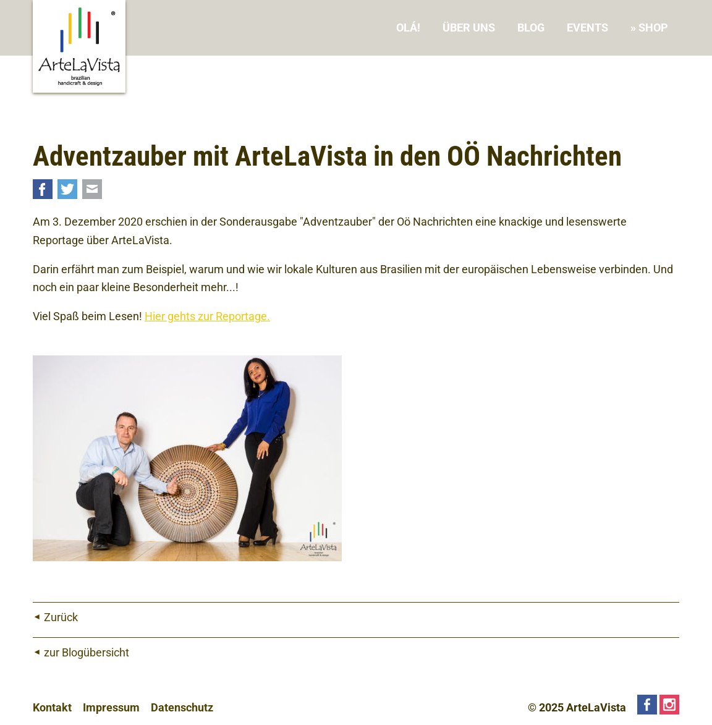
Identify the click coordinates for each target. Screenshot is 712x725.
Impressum (111, 707)
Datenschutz (182, 707)
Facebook (43, 189)
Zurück (61, 617)
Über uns (469, 27)
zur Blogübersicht (86, 652)
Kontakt (52, 707)
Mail (92, 189)
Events (587, 27)
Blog (531, 27)
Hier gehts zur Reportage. (207, 316)
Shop (653, 27)
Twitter (67, 189)
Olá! (408, 27)
